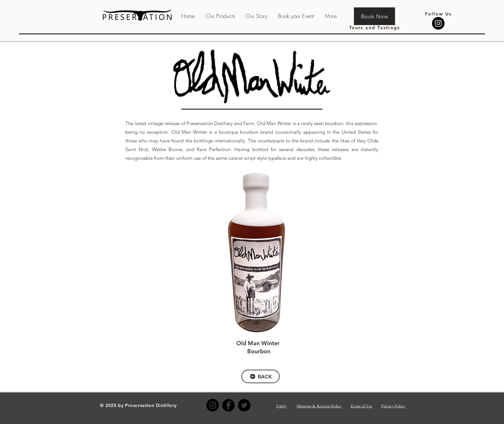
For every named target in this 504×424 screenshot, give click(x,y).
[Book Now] (374, 16)
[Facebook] (228, 405)
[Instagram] (438, 23)
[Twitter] (244, 405)
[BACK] (260, 376)
